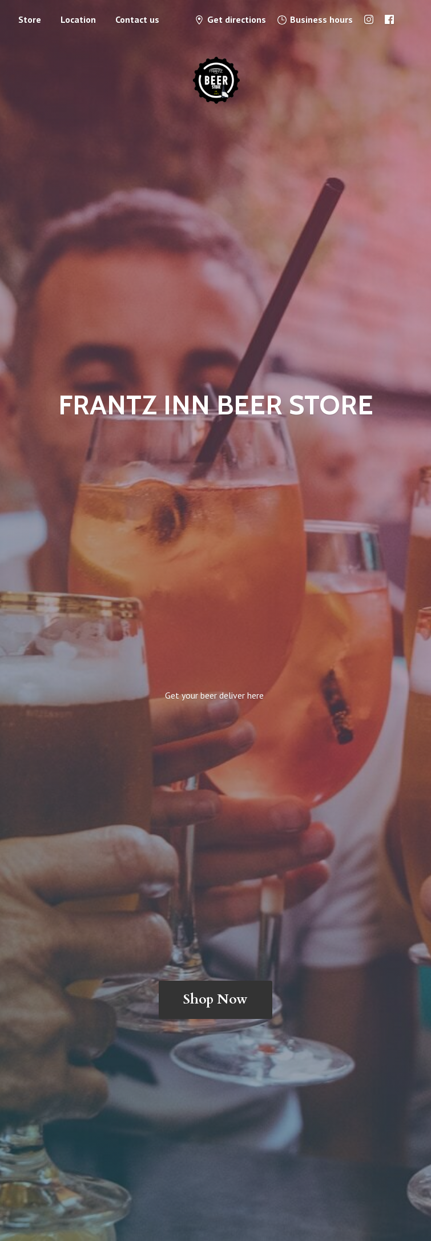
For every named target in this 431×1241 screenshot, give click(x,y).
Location (78, 19)
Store (29, 19)
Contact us (137, 19)
